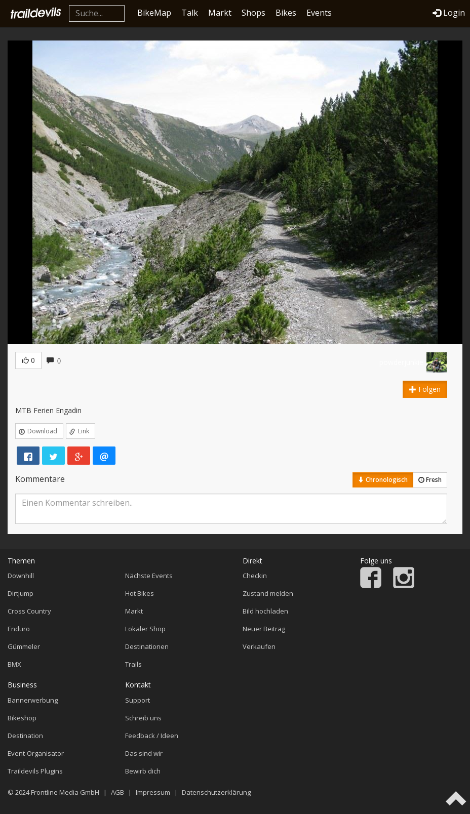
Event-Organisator (36, 753)
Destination (25, 735)
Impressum (153, 792)
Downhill (21, 575)
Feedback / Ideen (151, 735)
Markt (219, 12)
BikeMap (154, 12)
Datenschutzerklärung (216, 792)
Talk (189, 12)
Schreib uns (143, 717)
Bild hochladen (265, 611)
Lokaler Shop (145, 628)
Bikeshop (22, 717)
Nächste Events (149, 575)
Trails (133, 664)
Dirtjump (20, 593)
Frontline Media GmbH (65, 792)
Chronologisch (383, 479)
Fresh (430, 479)
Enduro (19, 628)
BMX (14, 664)
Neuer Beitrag (264, 628)
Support (137, 700)
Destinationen (147, 646)
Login (449, 12)
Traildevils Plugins (35, 771)
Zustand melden (268, 593)
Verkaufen (259, 646)
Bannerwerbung (33, 700)
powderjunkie (401, 362)
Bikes (286, 12)
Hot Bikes (139, 593)
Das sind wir (144, 753)
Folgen (425, 389)
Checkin (255, 575)
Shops (253, 12)
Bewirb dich (143, 771)
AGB (117, 792)
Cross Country (29, 611)
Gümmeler (24, 646)
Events (319, 12)
